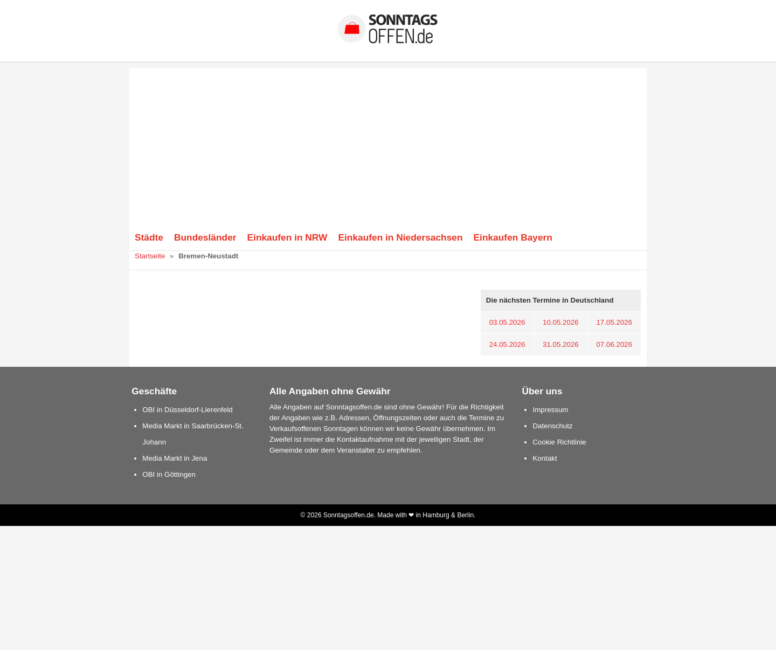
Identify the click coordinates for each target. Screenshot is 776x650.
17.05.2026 (614, 322)
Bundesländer (205, 237)
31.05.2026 (561, 344)
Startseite (150, 256)
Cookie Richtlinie (559, 442)
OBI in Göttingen (169, 474)
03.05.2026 (507, 322)
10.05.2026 (561, 322)
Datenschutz (552, 426)
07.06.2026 (614, 344)
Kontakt (544, 458)
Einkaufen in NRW (287, 237)
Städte (149, 237)
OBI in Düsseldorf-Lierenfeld (187, 410)
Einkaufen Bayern (513, 237)
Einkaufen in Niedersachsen (400, 237)
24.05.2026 (507, 344)
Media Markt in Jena (174, 458)
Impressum (550, 410)
